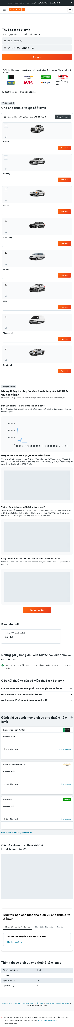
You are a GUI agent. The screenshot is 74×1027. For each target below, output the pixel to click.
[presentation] (71, 705)
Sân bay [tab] (60, 915)
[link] (37, 598)
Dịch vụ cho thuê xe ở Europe (33, 991)
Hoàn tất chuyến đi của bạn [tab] (17, 915)
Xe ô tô (17, 991)
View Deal (64, 136)
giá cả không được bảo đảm (47, 1009)
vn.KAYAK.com (7, 991)
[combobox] (11, 22)
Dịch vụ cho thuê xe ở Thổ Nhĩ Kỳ (57, 991)
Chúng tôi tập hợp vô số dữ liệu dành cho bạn (38, 1020)
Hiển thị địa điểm (65, 738)
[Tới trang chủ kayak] (17, 9)
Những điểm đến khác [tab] (43, 915)
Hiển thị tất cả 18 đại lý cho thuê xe (16, 821)
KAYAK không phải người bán (38, 1016)
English (57, 3)
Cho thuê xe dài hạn (15, 930)
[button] (71, 3)
